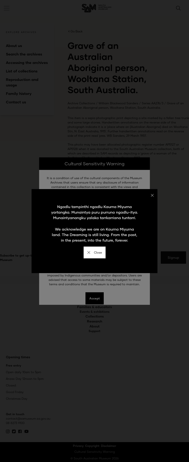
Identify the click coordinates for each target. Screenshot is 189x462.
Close (94, 252)
